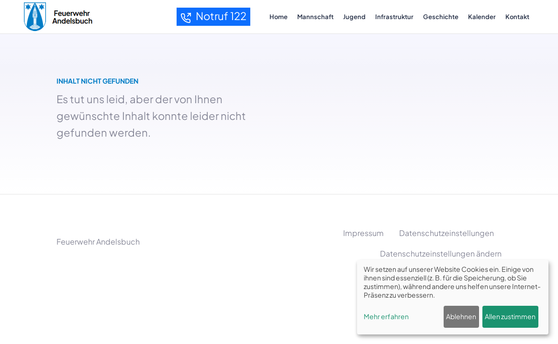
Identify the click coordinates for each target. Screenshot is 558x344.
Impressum (363, 233)
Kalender (482, 17)
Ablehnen (461, 316)
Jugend (354, 17)
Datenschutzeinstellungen (446, 233)
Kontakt (517, 17)
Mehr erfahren (386, 316)
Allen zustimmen (510, 316)
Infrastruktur (394, 17)
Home (278, 17)
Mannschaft (315, 17)
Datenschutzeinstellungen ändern (441, 253)
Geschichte (440, 17)
